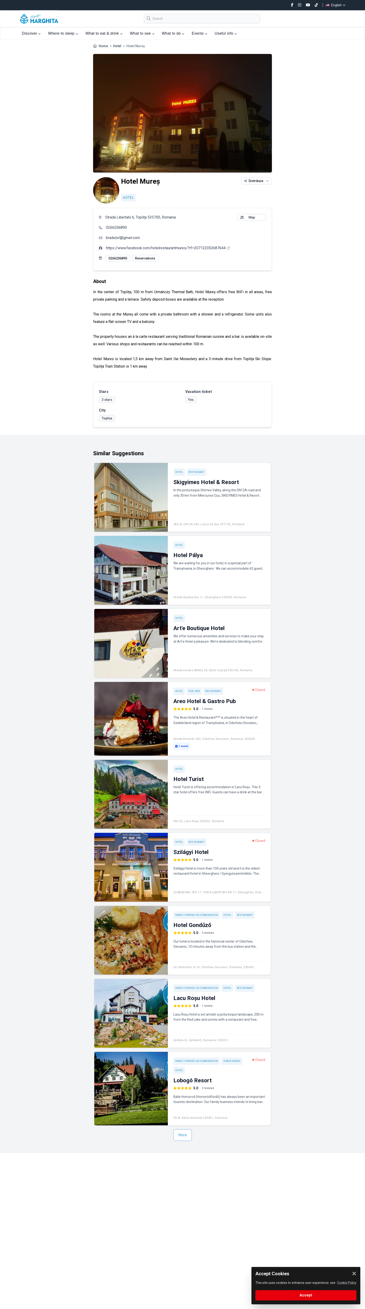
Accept (306, 1295)
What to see (142, 33)
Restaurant (196, 472)
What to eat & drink (103, 33)
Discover (31, 33)
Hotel (117, 46)
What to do (173, 33)
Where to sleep (63, 33)
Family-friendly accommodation (196, 915)
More (182, 1135)
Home (103, 46)
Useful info (226, 33)
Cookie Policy (346, 1283)
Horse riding (231, 1061)
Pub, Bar (194, 691)
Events (199, 33)
